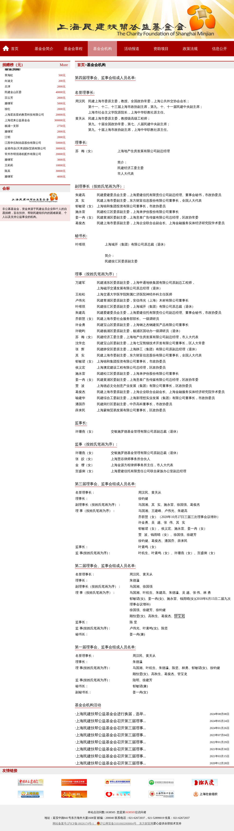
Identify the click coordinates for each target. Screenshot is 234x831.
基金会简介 (44, 49)
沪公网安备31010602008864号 (119, 823)
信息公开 (219, 49)
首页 (14, 49)
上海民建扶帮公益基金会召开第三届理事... (111, 721)
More (64, 65)
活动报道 (131, 49)
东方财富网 (146, 823)
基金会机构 (102, 49)
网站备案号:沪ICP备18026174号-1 (75, 823)
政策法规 (190, 49)
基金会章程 (73, 49)
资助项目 (161, 49)
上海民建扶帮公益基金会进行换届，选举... (111, 714)
